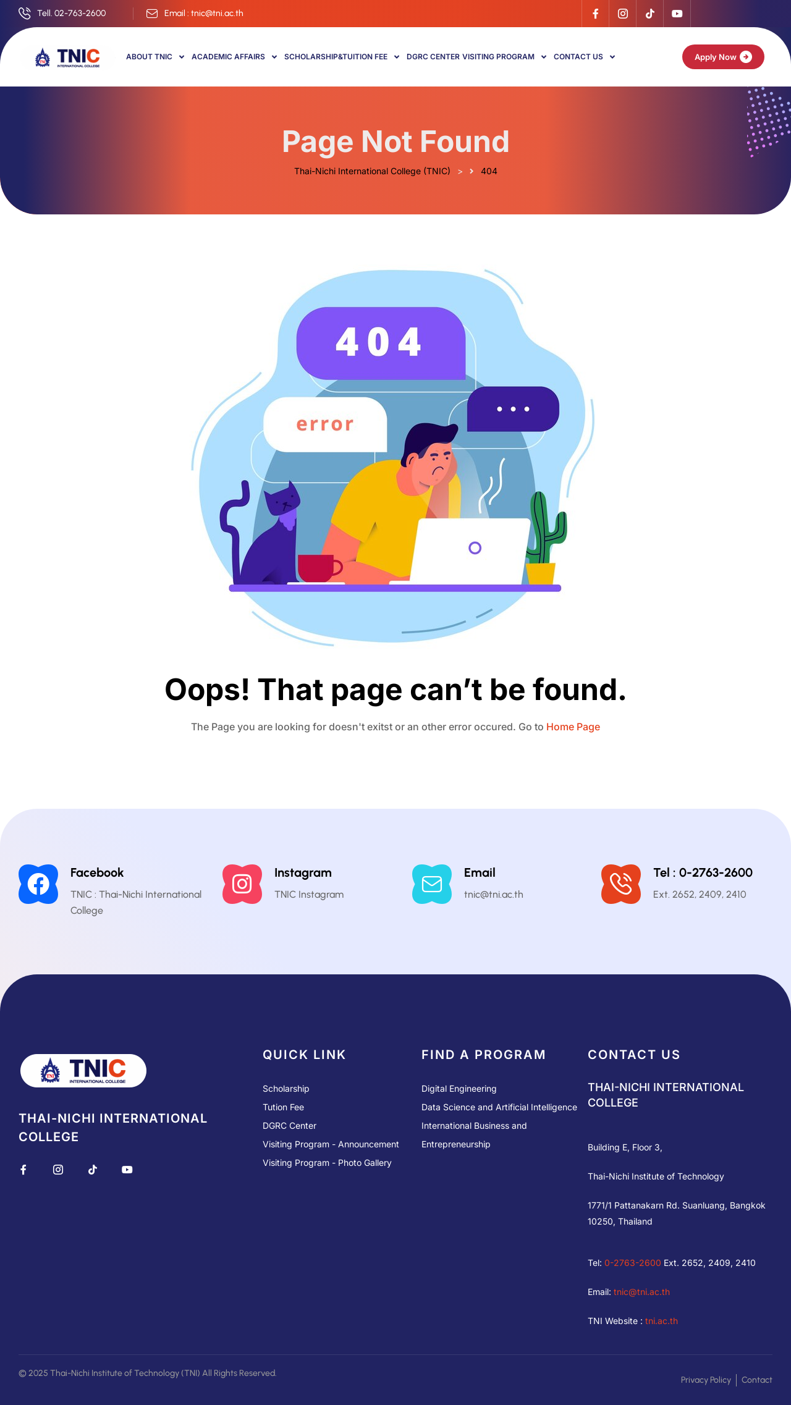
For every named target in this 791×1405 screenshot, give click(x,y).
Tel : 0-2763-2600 (703, 872)
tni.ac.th (661, 1320)
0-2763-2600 (632, 1262)
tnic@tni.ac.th (642, 1291)
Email (480, 872)
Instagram (303, 872)
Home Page (573, 726)
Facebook (97, 872)
